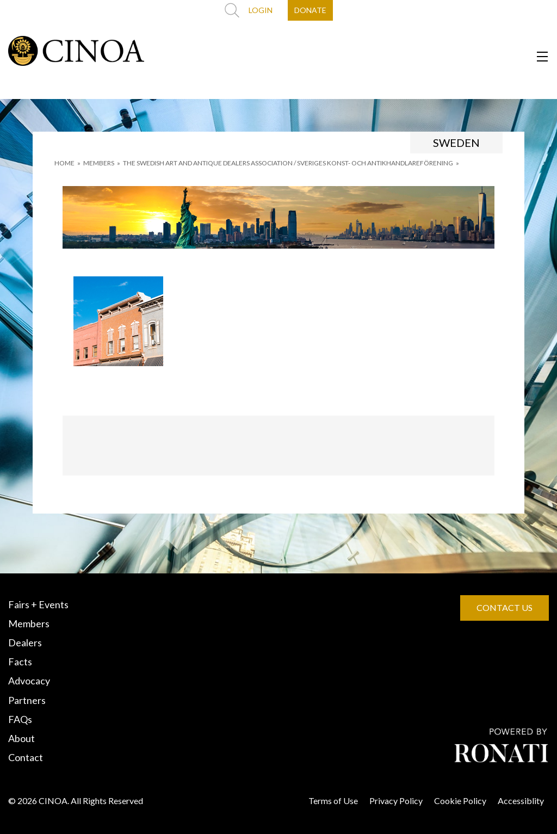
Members (28, 623)
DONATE (310, 10)
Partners (27, 700)
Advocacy (29, 681)
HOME (64, 163)
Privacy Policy (396, 800)
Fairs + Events (38, 604)
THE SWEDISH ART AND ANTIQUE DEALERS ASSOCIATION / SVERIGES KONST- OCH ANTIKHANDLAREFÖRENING (288, 163)
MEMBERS (98, 163)
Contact (25, 757)
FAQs (20, 719)
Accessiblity (521, 800)
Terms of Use (333, 800)
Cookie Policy (460, 800)
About (21, 738)
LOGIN (261, 10)
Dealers (25, 642)
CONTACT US (504, 607)
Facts (20, 662)
